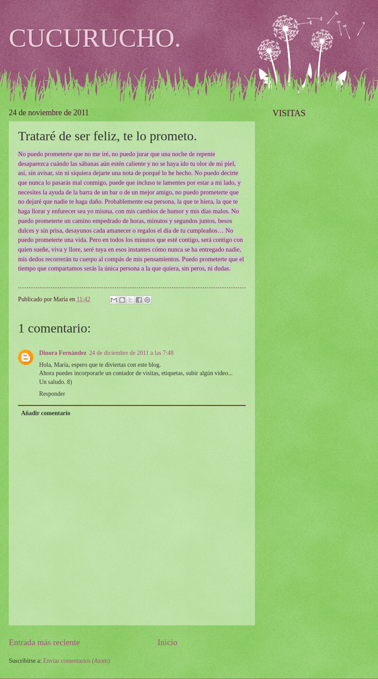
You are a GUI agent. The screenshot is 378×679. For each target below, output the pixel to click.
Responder (52, 394)
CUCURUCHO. (95, 37)
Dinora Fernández (63, 353)
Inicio (167, 642)
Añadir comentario (45, 413)
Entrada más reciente (44, 642)
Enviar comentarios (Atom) (76, 660)
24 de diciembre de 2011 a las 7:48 (131, 353)
